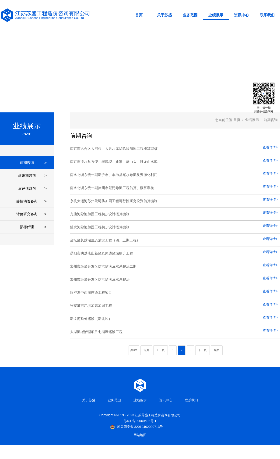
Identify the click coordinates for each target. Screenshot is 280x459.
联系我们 (267, 15)
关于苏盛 (164, 15)
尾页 (217, 350)
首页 (139, 15)
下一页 (202, 350)
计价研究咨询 (26, 214)
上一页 (160, 350)
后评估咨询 (27, 188)
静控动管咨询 (26, 201)
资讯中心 (241, 15)
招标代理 (27, 227)
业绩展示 (215, 15)
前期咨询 (27, 163)
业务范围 (190, 15)
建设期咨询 (27, 175)
